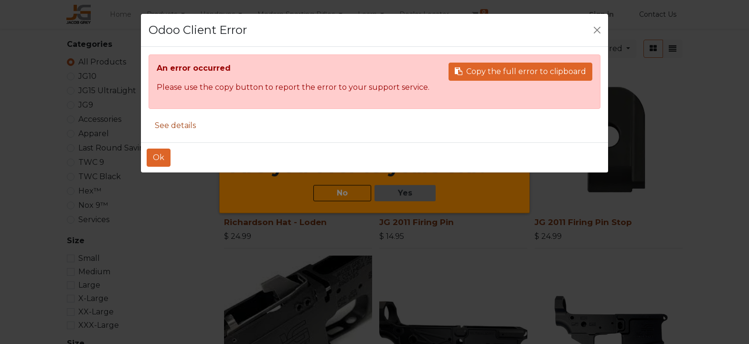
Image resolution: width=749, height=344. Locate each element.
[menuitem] (120, 14)
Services (93, 219)
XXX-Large (98, 325)
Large (89, 285)
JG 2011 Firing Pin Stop (583, 222)
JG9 (85, 104)
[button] (608, 49)
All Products (102, 61)
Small (89, 258)
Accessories (99, 119)
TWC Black (99, 176)
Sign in (601, 14)
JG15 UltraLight (107, 90)
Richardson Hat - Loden (275, 222)
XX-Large (96, 311)
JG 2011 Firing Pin (416, 222)
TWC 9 (91, 162)
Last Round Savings (115, 147)
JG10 (87, 76)
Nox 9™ (93, 205)
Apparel (93, 133)
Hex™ (89, 190)
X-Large (93, 298)
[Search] (534, 49)
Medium (94, 271)
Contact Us (657, 14)
